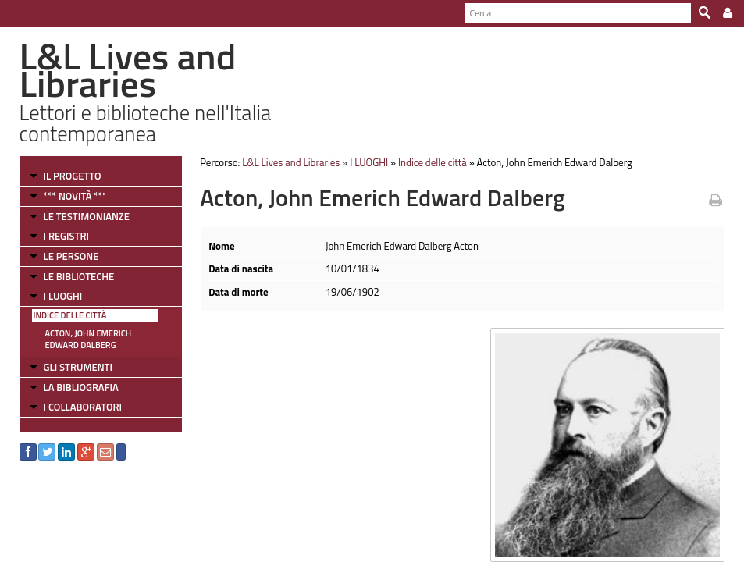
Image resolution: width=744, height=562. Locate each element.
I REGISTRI (66, 236)
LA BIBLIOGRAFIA (81, 387)
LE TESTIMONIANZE (87, 216)
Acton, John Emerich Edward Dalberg (88, 339)
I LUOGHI (63, 296)
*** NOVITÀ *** (75, 196)
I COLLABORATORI (83, 406)
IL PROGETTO (72, 175)
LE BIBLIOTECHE (79, 276)
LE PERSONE (71, 256)
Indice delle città (70, 315)
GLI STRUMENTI (78, 367)
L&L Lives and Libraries (291, 162)
